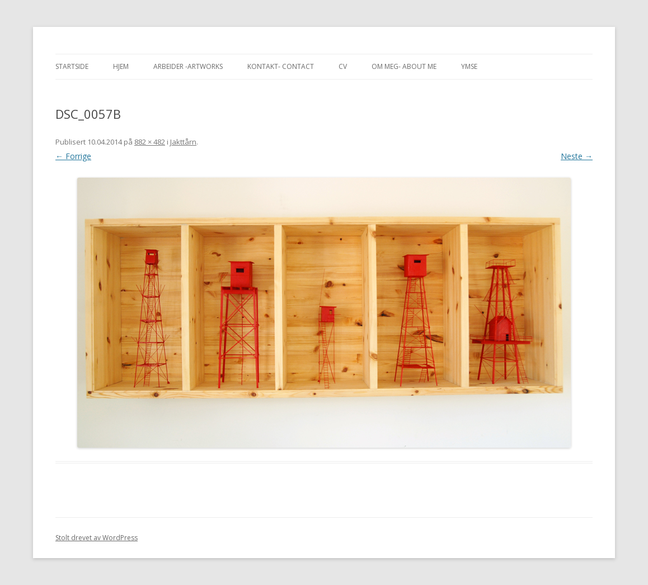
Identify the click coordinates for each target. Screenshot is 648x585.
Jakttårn (183, 142)
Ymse (469, 66)
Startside (71, 66)
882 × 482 (149, 142)
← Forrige (73, 156)
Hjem (121, 66)
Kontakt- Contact (280, 66)
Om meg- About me (404, 66)
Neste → (577, 156)
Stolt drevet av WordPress (96, 537)
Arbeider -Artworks (188, 66)
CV (343, 66)
